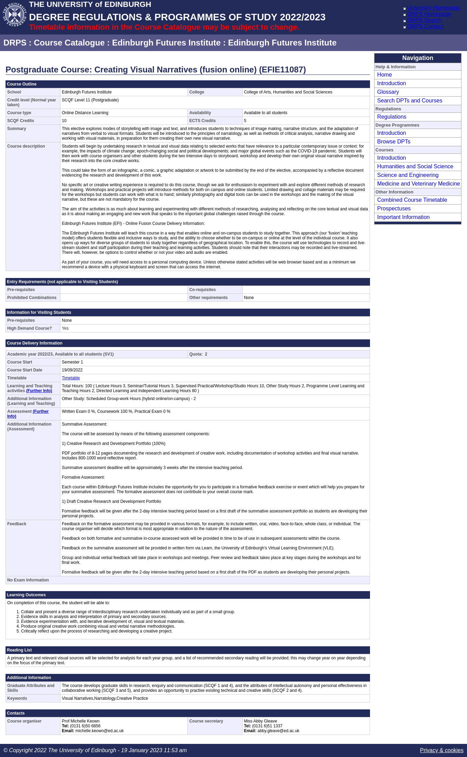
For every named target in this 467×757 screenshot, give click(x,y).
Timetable (71, 378)
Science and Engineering (408, 175)
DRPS (15, 42)
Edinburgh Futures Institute (166, 42)
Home (384, 75)
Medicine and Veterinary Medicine (418, 184)
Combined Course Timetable (412, 200)
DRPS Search (424, 20)
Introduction (391, 83)
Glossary (388, 92)
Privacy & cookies (442, 750)
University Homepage (433, 8)
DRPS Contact (425, 26)
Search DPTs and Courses (409, 100)
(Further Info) (39, 390)
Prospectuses (394, 208)
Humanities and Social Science (415, 166)
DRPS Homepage (429, 14)
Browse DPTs (393, 142)
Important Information (403, 217)
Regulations (392, 117)
